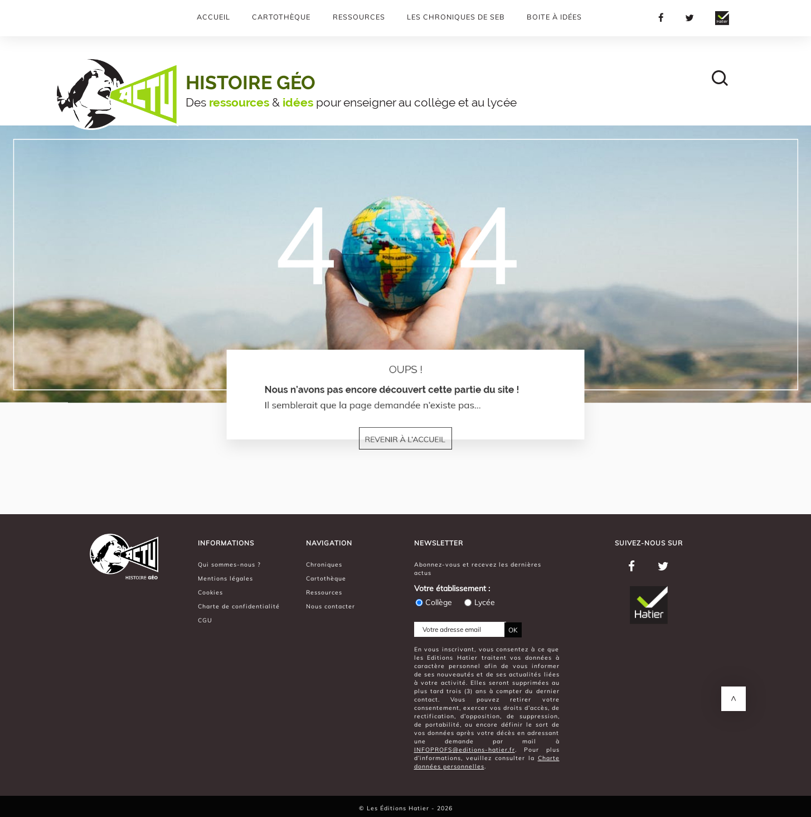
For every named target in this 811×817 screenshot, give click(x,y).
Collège (433, 602)
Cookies (210, 592)
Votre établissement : (452, 588)
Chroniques (324, 564)
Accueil (213, 16)
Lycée (479, 602)
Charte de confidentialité (239, 606)
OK (513, 630)
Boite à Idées (554, 16)
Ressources (359, 16)
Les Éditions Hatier (399, 808)
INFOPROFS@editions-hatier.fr (464, 749)
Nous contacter (330, 606)
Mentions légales (225, 578)
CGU (205, 620)
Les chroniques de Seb (456, 16)
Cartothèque (281, 16)
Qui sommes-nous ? (229, 564)
